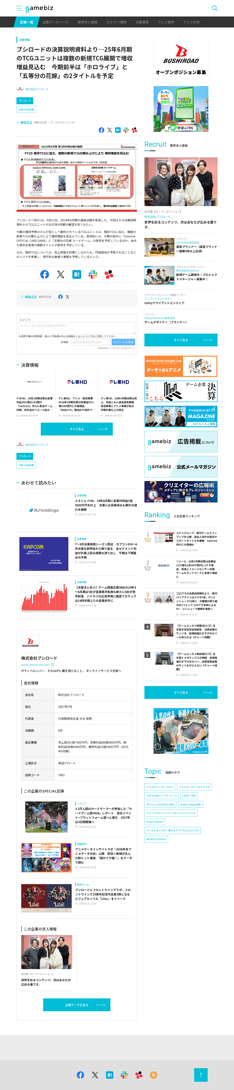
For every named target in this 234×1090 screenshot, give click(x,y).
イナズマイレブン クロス (159, 787)
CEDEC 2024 (189, 795)
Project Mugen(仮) (190, 804)
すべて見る (77, 429)
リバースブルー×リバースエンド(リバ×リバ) (170, 813)
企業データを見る (76, 1005)
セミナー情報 (116, 22)
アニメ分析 (191, 22)
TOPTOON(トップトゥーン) (161, 795)
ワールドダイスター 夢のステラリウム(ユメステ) (172, 830)
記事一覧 (26, 22)
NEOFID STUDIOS (156, 839)
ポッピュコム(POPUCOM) (160, 804)
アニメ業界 (166, 22)
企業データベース (55, 22)
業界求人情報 (87, 22)
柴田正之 (26, 122)
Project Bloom (154, 821)
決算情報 (142, 22)
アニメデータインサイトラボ (194, 787)
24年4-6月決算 (26, 109)
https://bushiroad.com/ (37, 664)
